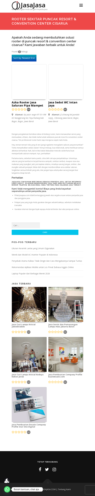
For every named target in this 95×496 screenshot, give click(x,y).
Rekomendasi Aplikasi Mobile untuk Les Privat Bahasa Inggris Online (43, 267)
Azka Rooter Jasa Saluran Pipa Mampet (27, 104)
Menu (81, 5)
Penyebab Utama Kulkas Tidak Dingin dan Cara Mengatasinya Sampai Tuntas (47, 261)
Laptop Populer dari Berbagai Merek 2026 (31, 273)
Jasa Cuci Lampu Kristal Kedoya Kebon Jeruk (27, 375)
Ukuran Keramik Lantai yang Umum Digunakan (33, 248)
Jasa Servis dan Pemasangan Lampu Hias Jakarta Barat (63, 325)
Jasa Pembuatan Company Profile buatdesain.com (65, 375)
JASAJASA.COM (49, 489)
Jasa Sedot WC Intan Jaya (62, 104)
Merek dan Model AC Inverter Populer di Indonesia (35, 254)
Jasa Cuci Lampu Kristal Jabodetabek (23, 325)
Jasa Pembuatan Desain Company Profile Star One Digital (29, 426)
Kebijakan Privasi (32, 489)
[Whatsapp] (7, 489)
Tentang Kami (64, 489)
